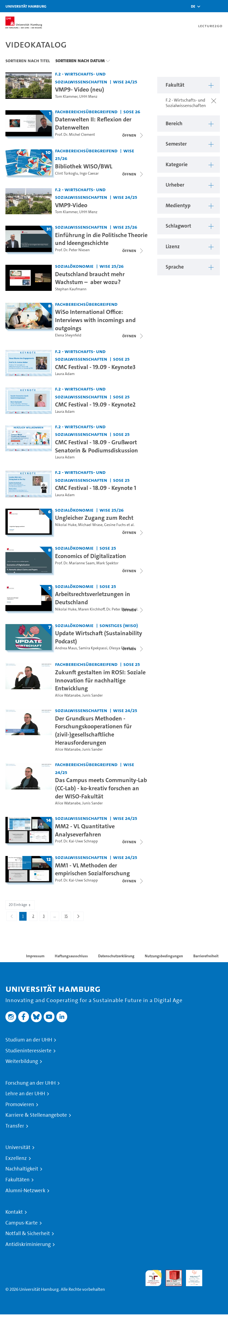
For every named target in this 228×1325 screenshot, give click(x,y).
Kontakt (14, 1212)
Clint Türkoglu (66, 173)
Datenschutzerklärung (116, 956)
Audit (171, 1273)
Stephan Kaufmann (70, 289)
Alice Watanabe (68, 695)
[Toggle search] (207, 6)
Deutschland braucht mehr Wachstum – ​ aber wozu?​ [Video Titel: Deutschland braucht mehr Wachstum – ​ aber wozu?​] (90, 278)
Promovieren (19, 1104)
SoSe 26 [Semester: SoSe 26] (131, 111)
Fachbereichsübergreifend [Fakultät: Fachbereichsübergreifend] (86, 111)
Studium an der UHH (28, 1039)
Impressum (35, 956)
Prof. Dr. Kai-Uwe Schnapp (76, 841)
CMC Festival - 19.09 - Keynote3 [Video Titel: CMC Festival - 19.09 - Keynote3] (95, 367)
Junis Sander (92, 695)
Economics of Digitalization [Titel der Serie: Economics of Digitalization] (90, 556)
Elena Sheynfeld (68, 335)
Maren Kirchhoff (91, 609)
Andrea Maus (66, 648)
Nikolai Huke (65, 524)
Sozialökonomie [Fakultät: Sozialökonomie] (74, 266)
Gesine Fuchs (115, 524)
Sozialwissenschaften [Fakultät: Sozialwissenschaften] (81, 227)
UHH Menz (88, 96)
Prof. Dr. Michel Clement (75, 134)
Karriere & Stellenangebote (36, 1115)
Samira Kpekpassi (93, 648)
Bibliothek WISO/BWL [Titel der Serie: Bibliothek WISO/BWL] (83, 166)
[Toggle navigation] (221, 6)
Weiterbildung (21, 1061)
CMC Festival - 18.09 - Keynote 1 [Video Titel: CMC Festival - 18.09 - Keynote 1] (95, 488)
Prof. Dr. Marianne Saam (75, 563)
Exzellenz (16, 1158)
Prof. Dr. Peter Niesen (72, 250)
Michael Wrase (90, 524)
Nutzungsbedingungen (164, 956)
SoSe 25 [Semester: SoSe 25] (121, 358)
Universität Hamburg (25, 6)
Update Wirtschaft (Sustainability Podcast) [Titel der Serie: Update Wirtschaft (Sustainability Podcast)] (98, 637)
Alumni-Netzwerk (25, 1190)
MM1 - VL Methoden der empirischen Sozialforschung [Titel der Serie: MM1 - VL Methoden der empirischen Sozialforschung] (92, 869)
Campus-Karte (21, 1222)
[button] (193, 6)
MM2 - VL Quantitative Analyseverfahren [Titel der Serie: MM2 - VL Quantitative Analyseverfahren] (85, 830)
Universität (17, 1147)
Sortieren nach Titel (27, 60)
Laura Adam (65, 373)
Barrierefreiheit (206, 956)
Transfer (14, 1125)
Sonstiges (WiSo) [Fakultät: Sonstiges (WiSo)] (118, 625)
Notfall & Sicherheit (27, 1233)
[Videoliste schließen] (133, 135)
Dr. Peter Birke (118, 609)
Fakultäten (17, 1179)
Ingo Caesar (89, 173)
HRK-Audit (191, 1276)
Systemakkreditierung (214, 1273)
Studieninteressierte (28, 1050)
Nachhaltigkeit (21, 1168)
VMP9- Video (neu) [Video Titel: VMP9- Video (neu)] (79, 89)
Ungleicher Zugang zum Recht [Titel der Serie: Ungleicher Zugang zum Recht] (94, 518)
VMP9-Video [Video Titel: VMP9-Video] (71, 205)
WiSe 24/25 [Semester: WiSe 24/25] (125, 81)
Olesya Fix (117, 648)
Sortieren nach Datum (80, 60)
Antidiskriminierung (28, 1244)
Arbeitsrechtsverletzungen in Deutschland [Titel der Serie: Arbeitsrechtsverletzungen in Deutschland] (92, 598)
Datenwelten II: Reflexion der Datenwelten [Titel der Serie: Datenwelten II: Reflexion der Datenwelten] (93, 123)
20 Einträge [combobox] (20, 904)
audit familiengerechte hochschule (153, 1278)
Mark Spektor (107, 563)
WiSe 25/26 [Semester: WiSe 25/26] (125, 227)
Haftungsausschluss (71, 956)
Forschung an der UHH (30, 1083)
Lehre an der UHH (25, 1093)
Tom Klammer (66, 96)
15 (68, 917)
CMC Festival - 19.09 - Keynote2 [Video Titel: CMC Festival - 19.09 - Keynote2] (95, 404)
